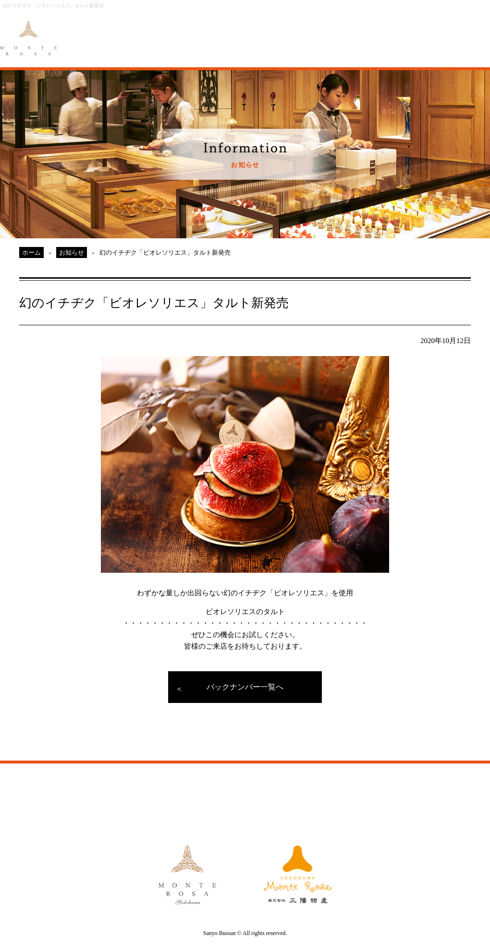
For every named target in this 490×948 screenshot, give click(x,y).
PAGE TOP (442, 746)
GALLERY (294, 32)
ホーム (31, 252)
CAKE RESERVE (464, 32)
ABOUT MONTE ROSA (135, 32)
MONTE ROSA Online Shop (403, 32)
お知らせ (71, 252)
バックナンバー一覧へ (245, 687)
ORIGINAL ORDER (238, 32)
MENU (189, 32)
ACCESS (345, 32)
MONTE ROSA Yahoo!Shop (352, 796)
